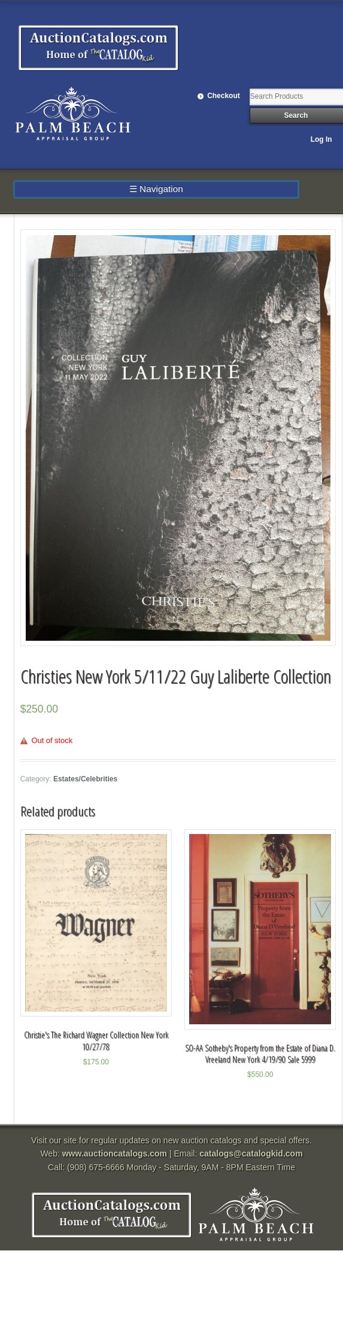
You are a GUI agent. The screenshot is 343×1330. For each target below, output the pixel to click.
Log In (321, 139)
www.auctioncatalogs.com (114, 1153)
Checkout (223, 96)
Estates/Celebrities (85, 779)
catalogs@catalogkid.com (250, 1153)
